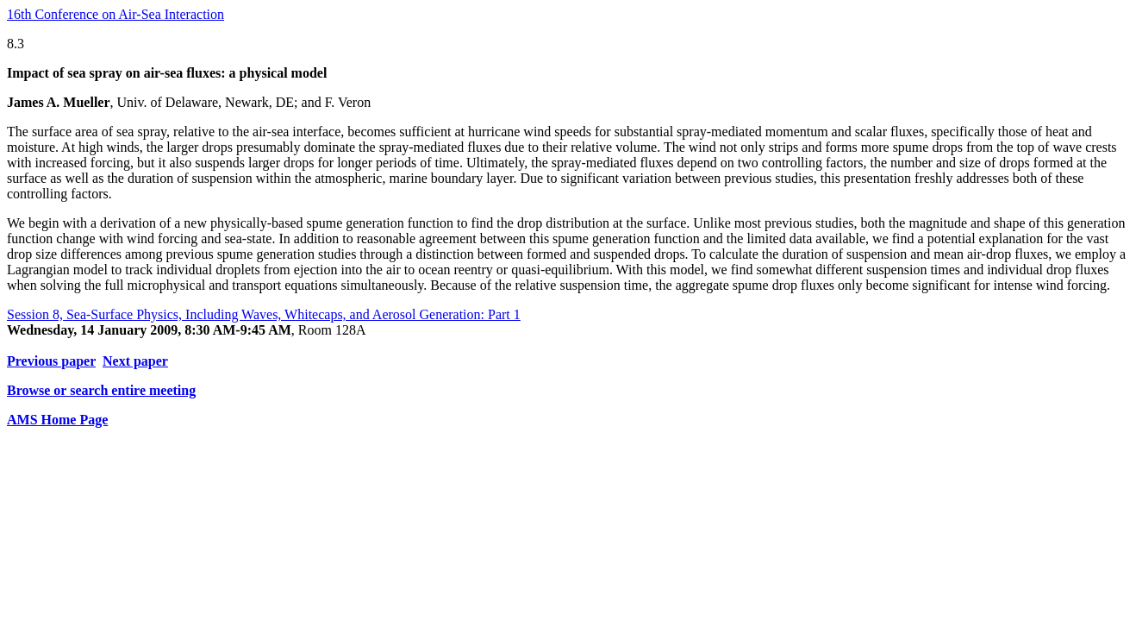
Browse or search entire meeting (101, 390)
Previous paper (51, 361)
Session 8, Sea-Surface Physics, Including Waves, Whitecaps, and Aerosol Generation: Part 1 (264, 314)
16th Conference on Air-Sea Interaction (115, 14)
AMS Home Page (57, 419)
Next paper (135, 361)
